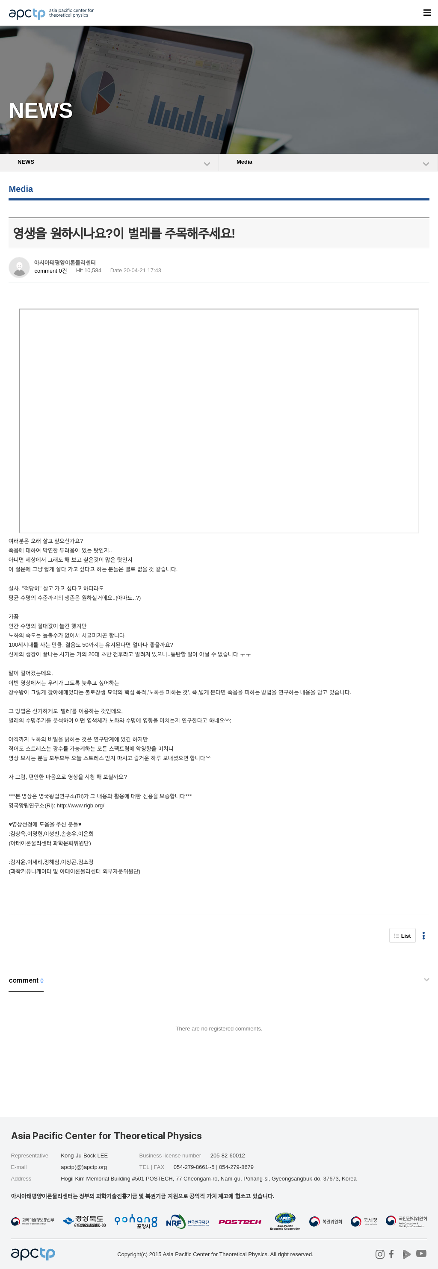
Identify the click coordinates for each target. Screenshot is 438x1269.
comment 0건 (50, 271)
